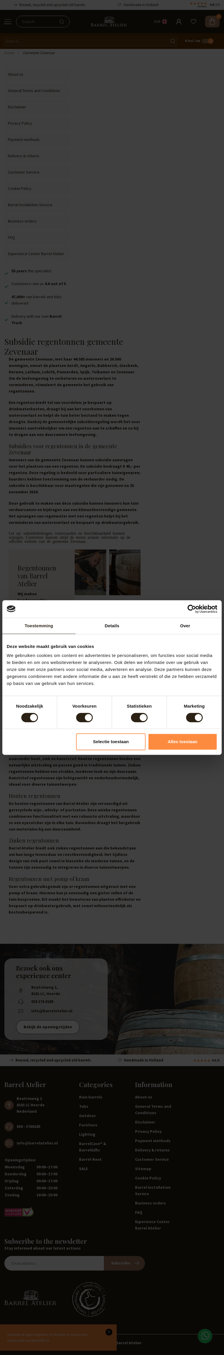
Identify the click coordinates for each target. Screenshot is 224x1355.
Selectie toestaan (111, 741)
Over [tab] (185, 625)
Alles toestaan (182, 741)
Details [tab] (112, 625)
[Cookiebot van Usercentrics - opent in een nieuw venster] (191, 609)
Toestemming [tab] (39, 625)
